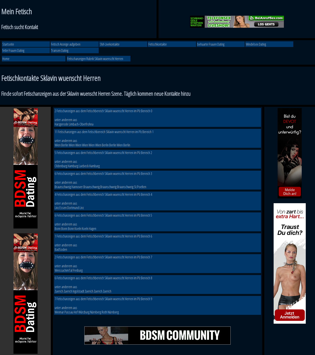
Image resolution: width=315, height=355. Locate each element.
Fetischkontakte (157, 44)
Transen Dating (59, 50)
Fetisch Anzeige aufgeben (65, 44)
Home (5, 58)
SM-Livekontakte (110, 44)
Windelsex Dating (256, 44)
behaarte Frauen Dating (210, 44)
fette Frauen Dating (13, 50)
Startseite (8, 44)
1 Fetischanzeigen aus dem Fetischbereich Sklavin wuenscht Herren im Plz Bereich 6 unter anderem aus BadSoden (103, 243)
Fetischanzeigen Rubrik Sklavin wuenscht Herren (95, 58)
